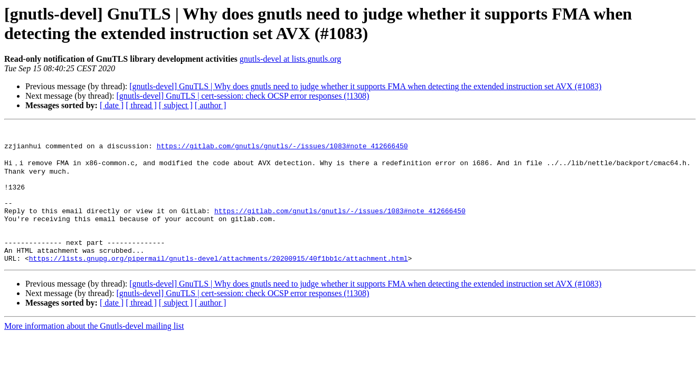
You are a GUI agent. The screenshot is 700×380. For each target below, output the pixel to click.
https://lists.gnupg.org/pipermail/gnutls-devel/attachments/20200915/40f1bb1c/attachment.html (218, 284)
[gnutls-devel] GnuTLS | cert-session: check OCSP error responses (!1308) (242, 95)
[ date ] (112, 105)
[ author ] (210, 105)
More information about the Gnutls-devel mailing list (94, 351)
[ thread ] (141, 105)
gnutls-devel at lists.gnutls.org (291, 58)
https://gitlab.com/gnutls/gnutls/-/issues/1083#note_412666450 (282, 150)
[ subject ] (176, 105)
